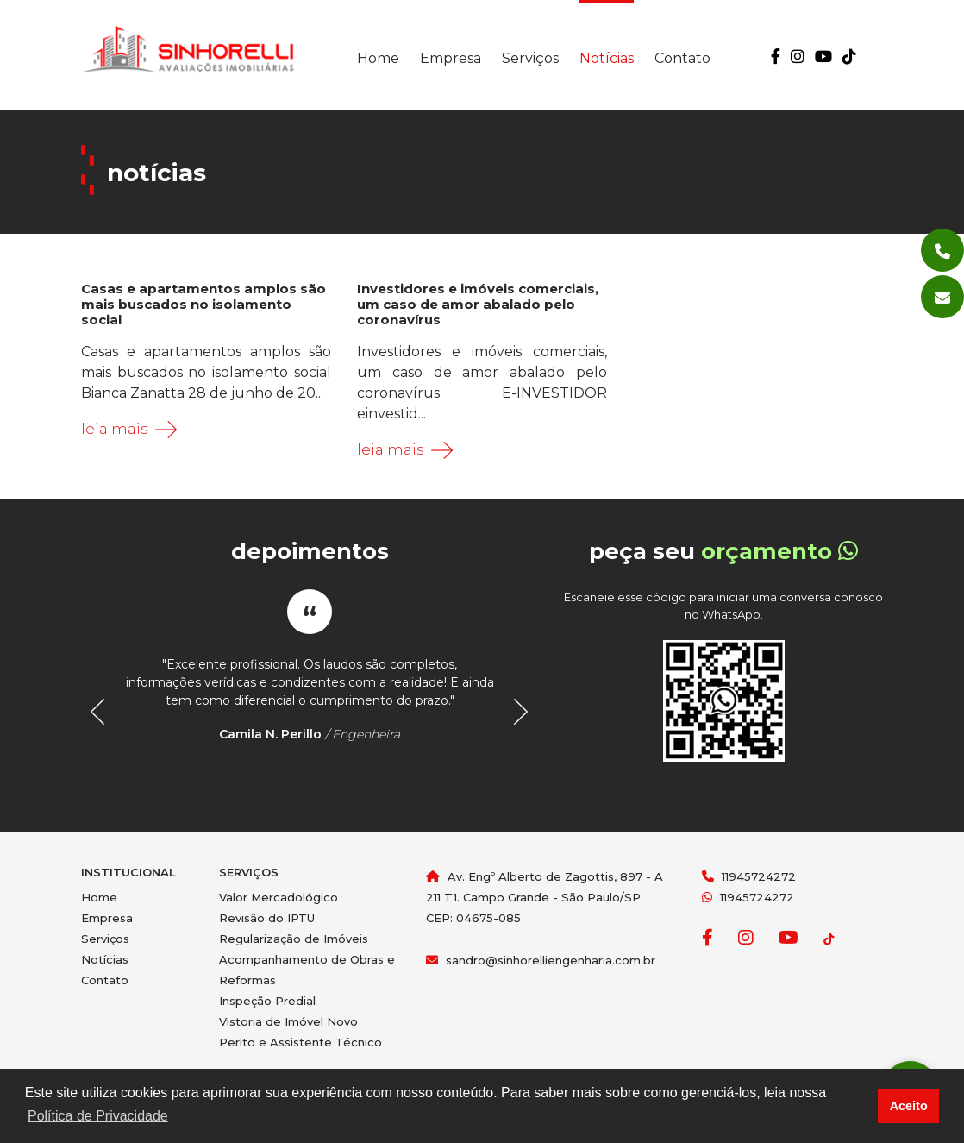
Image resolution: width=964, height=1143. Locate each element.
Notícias (606, 58)
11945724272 (759, 876)
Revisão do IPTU (267, 918)
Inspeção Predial (267, 1001)
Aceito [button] (909, 1106)
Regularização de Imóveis (293, 938)
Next (515, 711)
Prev (103, 711)
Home (378, 58)
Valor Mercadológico (278, 897)
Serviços (530, 58)
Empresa (450, 58)
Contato (682, 58)
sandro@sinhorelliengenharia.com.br (550, 960)
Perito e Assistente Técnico (300, 1042)
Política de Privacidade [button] (98, 1115)
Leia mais (114, 428)
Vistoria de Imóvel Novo (288, 1021)
